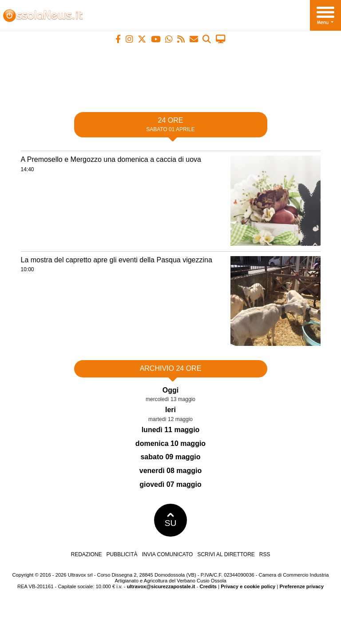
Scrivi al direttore (225, 554)
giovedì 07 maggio (170, 484)
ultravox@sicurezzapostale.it (161, 586)
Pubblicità (122, 554)
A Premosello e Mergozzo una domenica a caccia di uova (111, 159)
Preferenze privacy (301, 586)
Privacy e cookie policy (248, 586)
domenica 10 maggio (170, 443)
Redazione (86, 554)
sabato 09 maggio (170, 457)
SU (171, 520)
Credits (208, 586)
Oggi (170, 390)
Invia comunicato (167, 554)
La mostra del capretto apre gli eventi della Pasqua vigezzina (116, 260)
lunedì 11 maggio (171, 429)
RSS (264, 554)
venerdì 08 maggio (170, 470)
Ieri (170, 409)
